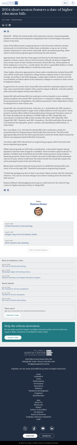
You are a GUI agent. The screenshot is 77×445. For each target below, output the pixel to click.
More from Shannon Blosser (38, 250)
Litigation (38, 393)
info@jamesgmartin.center (38, 364)
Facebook (34, 428)
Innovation (38, 386)
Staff (38, 419)
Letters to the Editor (38, 410)
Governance (38, 384)
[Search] (73, 3)
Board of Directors (38, 414)
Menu (66, 3)
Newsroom (38, 405)
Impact (38, 407)
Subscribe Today (12, 315)
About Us (38, 402)
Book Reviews (38, 396)
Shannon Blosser (17, 20)
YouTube (43, 428)
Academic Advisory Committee (38, 417)
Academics (13, 260)
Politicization (38, 381)
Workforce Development (38, 391)
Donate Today (13, 338)
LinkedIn (52, 428)
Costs (20, 260)
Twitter (25, 428)
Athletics (38, 388)
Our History (38, 412)
